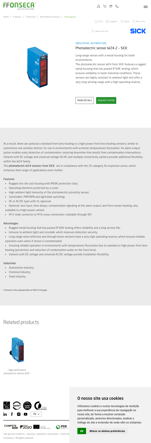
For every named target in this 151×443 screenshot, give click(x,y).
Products (17, 17)
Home (6, 17)
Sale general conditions (14, 434)
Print (101, 21)
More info (140, 21)
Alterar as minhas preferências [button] (107, 431)
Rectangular (70, 17)
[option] (37, 67)
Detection (31, 17)
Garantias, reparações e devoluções (43, 434)
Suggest (114, 21)
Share (127, 21)
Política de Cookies (69, 434)
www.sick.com (101, 31)
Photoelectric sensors (50, 17)
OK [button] (81, 431)
